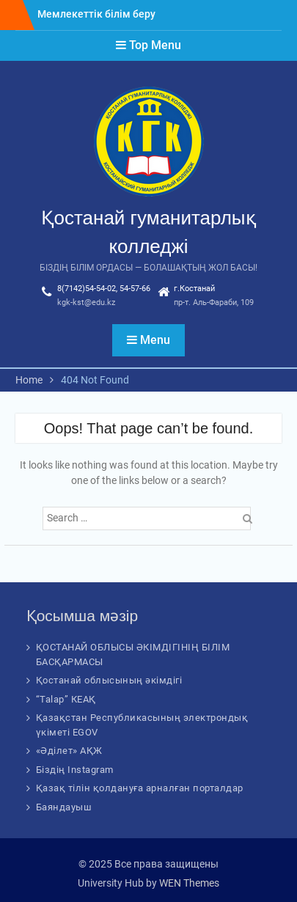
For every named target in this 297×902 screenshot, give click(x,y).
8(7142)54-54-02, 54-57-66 (103, 288)
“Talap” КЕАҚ (66, 699)
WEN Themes (189, 883)
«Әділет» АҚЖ (69, 750)
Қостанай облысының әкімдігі (109, 680)
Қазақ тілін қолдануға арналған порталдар (139, 787)
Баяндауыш (64, 807)
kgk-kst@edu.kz (86, 302)
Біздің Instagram (75, 769)
